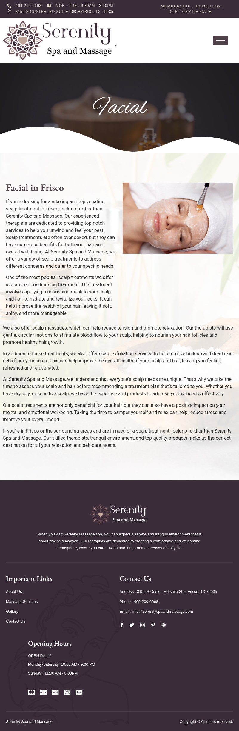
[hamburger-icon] (220, 40)
